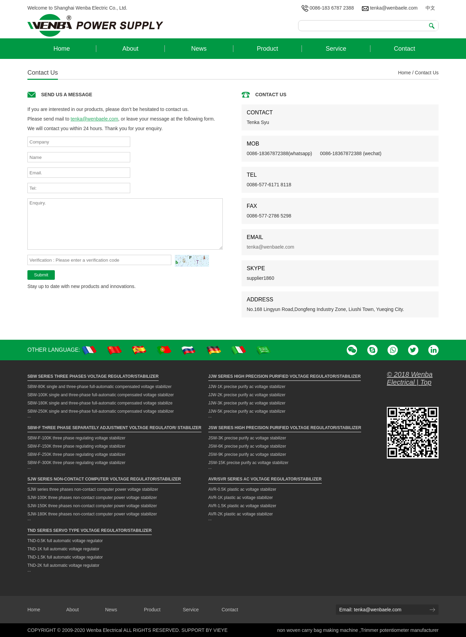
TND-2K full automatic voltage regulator (63, 565)
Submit (41, 274)
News (111, 609)
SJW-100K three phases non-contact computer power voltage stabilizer (92, 497)
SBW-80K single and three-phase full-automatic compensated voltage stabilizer (99, 386)
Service (191, 609)
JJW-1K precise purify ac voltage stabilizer (246, 386)
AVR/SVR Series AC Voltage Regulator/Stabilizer (265, 479)
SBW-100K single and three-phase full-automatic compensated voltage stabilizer (100, 394)
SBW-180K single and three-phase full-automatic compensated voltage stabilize (99, 403)
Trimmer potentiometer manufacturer (400, 630)
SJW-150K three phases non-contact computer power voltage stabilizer (92, 505)
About (72, 609)
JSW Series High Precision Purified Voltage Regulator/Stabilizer (284, 427)
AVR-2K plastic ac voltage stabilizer (240, 514)
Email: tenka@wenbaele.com (370, 609)
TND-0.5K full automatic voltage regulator (65, 540)
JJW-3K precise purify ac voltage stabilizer (246, 403)
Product (152, 609)
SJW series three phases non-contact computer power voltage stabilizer (92, 489)
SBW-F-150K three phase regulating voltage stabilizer (76, 446)
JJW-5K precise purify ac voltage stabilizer (246, 411)
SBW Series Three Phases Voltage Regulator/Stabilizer (93, 376)
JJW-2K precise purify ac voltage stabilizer (246, 394)
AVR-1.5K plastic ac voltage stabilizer (242, 505)
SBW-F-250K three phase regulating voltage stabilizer (76, 454)
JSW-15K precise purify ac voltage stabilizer (248, 462)
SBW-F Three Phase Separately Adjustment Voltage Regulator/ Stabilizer (114, 427)
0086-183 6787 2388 (328, 8)
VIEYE (220, 630)
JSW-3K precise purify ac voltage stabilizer (247, 438)
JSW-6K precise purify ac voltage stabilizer (247, 446)
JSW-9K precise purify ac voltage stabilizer (247, 454)
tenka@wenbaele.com (390, 8)
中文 (430, 8)
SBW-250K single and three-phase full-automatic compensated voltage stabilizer (100, 411)
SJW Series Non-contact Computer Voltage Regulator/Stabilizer (104, 479)
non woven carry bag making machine (318, 630)
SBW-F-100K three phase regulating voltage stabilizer (76, 438)
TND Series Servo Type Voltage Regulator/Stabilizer (89, 530)
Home (404, 72)
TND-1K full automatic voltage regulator (63, 549)
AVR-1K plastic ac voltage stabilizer (240, 497)
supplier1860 (260, 278)
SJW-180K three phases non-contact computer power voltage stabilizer (92, 514)
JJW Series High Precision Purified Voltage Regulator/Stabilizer (284, 376)
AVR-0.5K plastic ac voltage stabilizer (242, 489)
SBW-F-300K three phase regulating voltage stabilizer (76, 462)
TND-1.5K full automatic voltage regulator (65, 557)
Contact (230, 609)
